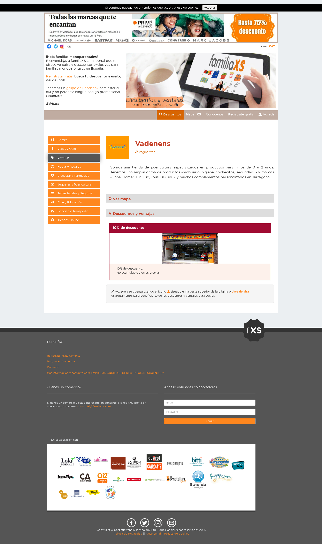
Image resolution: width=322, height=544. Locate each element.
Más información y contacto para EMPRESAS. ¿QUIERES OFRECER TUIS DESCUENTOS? (105, 373)
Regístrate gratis (59, 76)
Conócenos (214, 114)
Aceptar (209, 7)
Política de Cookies (176, 533)
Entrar (210, 421)
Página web (145, 152)
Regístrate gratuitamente (63, 356)
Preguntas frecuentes (61, 361)
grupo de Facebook (82, 88)
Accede (267, 114)
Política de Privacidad (128, 533)
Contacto (53, 367)
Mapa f (193, 114)
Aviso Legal (153, 533)
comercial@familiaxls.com (94, 406)
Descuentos (170, 114)
